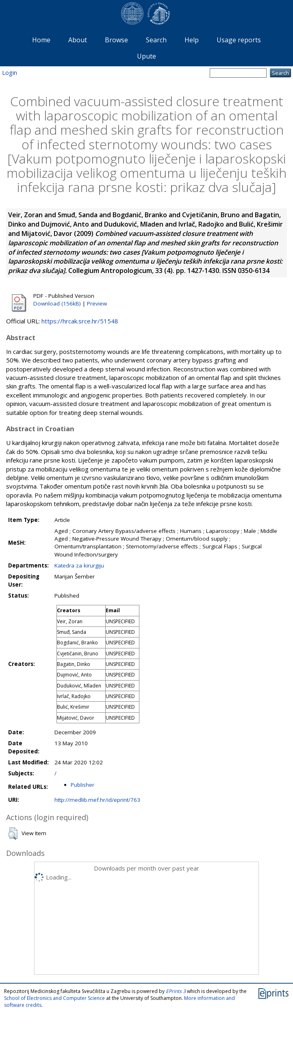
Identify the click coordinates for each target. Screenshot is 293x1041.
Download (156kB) (57, 303)
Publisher (82, 784)
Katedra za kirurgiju (79, 565)
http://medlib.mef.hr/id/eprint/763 (97, 799)
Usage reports (239, 39)
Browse (116, 39)
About (77, 39)
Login (9, 72)
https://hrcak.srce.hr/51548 (79, 321)
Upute (146, 56)
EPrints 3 (176, 991)
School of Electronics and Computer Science (54, 998)
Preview (97, 303)
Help (191, 39)
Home (41, 39)
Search (156, 39)
